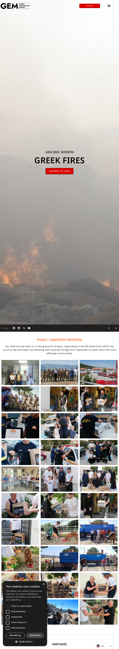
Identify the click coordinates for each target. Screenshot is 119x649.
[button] (14, 328)
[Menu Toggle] (109, 5)
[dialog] (25, 613)
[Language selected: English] (104, 646)
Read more (26, 600)
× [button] (44, 584)
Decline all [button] (15, 635)
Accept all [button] (35, 635)
